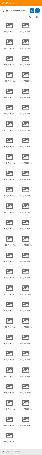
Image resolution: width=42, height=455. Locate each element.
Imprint (17, 452)
